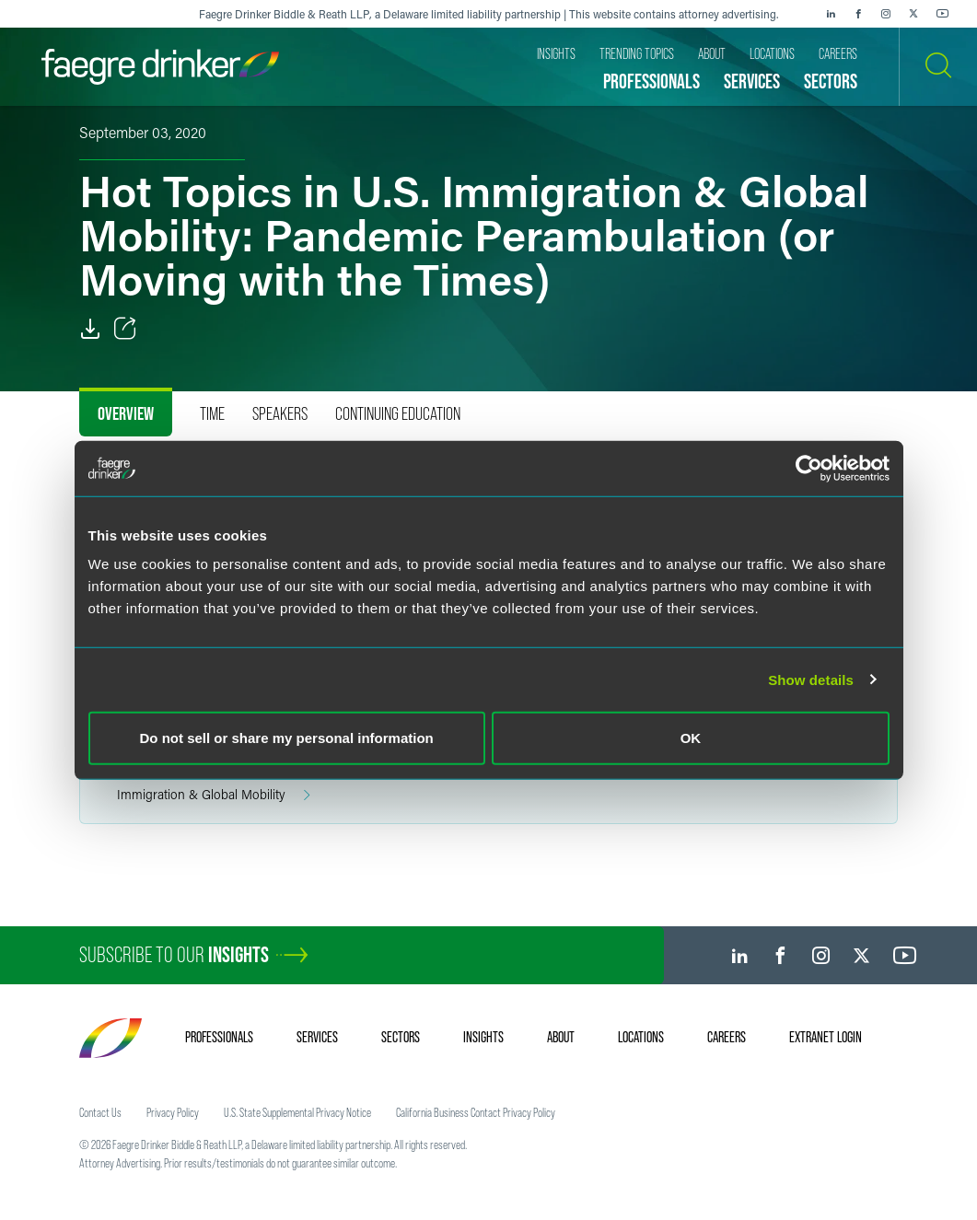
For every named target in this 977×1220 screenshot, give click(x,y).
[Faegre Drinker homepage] (160, 67)
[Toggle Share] (125, 328)
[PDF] (90, 328)
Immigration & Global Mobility (213, 795)
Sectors (400, 1036)
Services (317, 1036)
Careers (726, 1036)
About (561, 1036)
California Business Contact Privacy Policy (475, 1112)
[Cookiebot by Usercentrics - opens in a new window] (809, 468)
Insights (483, 1036)
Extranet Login (825, 1036)
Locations (641, 1036)
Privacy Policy (172, 1112)
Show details (811, 679)
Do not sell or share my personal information (287, 738)
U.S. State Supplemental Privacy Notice (297, 1112)
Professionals (219, 1036)
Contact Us (100, 1112)
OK (691, 738)
